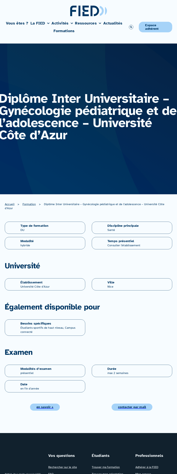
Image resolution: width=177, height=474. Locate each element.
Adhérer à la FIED (146, 467)
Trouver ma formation (106, 467)
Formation (29, 204)
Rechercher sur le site (62, 467)
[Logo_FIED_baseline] (23, 454)
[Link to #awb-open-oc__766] (131, 27)
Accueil (9, 204)
